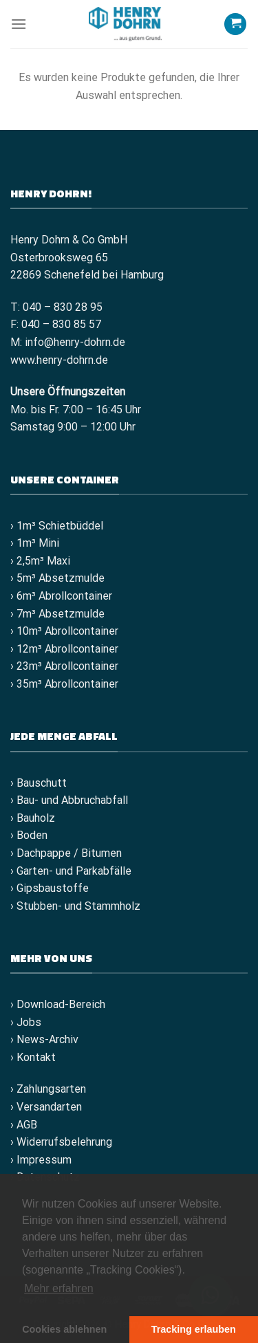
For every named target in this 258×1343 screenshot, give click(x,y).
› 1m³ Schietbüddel (56, 525)
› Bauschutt (38, 782)
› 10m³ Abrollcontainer (64, 630)
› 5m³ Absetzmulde (57, 578)
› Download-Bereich (57, 1004)
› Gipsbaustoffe (49, 888)
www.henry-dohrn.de (59, 360)
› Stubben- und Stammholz (75, 906)
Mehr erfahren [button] (59, 1288)
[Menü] (18, 24)
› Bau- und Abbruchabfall (69, 800)
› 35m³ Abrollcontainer (64, 683)
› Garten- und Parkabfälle (70, 870)
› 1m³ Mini (34, 542)
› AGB (23, 1124)
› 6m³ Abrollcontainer (61, 595)
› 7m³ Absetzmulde (57, 613)
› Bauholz (32, 818)
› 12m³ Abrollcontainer (64, 648)
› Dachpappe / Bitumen (66, 853)
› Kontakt (33, 1057)
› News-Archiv (44, 1039)
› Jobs (25, 1022)
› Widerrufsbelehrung (61, 1141)
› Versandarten (46, 1106)
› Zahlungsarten (48, 1088)
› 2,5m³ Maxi (40, 560)
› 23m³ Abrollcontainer (64, 666)
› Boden (28, 835)
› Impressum (41, 1159)
